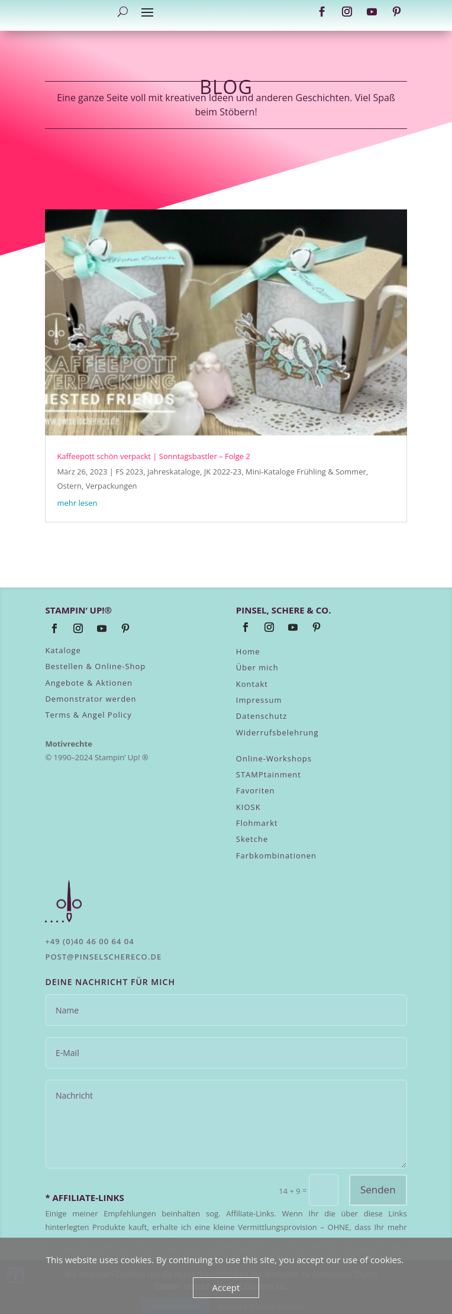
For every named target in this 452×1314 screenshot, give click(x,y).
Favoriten (255, 790)
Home (248, 651)
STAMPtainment (268, 774)
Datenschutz (262, 716)
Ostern (69, 485)
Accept (226, 1287)
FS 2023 (129, 471)
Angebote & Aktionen (89, 682)
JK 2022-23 (223, 471)
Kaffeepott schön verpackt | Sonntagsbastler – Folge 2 (153, 456)
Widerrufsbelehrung (277, 732)
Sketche (252, 839)
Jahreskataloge (173, 471)
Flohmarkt (257, 823)
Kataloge (63, 650)
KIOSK (248, 807)
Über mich (257, 667)
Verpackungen (111, 485)
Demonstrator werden (90, 698)
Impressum (259, 700)
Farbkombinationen (276, 855)
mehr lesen (77, 503)
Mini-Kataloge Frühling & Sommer (306, 471)
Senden (378, 1189)
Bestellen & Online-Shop (95, 666)
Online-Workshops (274, 758)
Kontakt (252, 684)
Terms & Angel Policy (88, 714)
